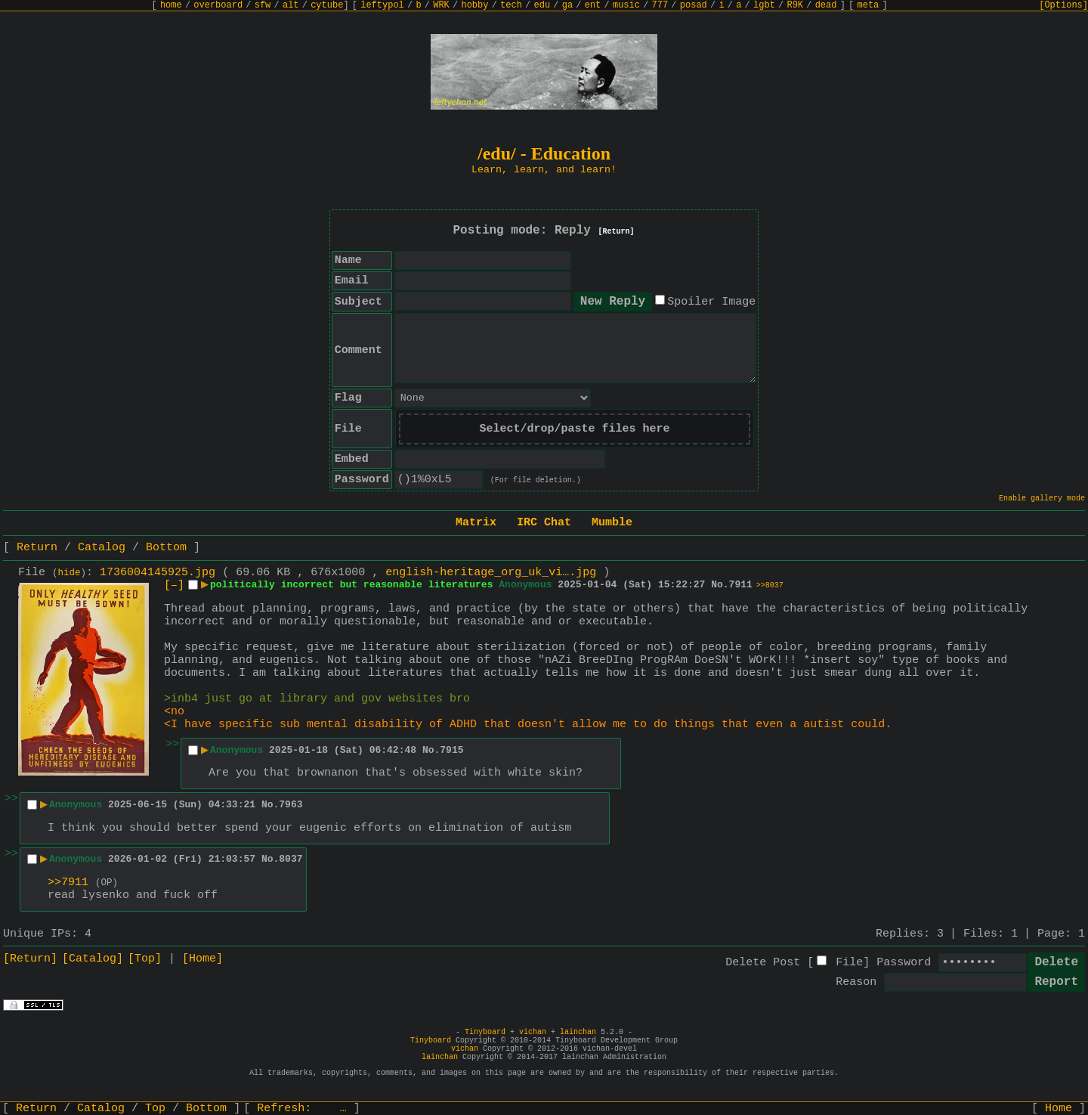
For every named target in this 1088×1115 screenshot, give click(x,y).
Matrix (476, 522)
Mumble (612, 522)
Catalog (101, 547)
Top (155, 1108)
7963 (290, 804)
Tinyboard (485, 1032)
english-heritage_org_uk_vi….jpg (490, 572)
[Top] (145, 958)
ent (593, 5)
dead (826, 5)
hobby (474, 5)
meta (868, 5)
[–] (174, 585)
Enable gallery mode (1042, 498)
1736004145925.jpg (157, 572)
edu (541, 5)
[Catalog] (92, 958)
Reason (856, 982)
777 (660, 5)
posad (693, 5)
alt (291, 5)
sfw (263, 5)
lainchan (578, 1032)
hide (69, 573)
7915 (451, 750)
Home (1058, 1108)
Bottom (166, 547)
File (849, 962)
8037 (290, 859)
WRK (441, 5)
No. (719, 584)
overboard (218, 5)
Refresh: (302, 1108)
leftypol (382, 5)
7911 (741, 584)
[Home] (202, 958)
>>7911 (68, 882)
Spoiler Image (711, 302)
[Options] (1063, 5)
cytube (327, 5)
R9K (795, 5)
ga (567, 5)
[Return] (616, 232)
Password (903, 962)
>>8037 (770, 585)
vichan (532, 1032)
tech (511, 5)
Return (37, 547)
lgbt (764, 5)
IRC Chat (544, 522)
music (626, 5)
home (171, 5)
